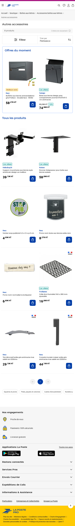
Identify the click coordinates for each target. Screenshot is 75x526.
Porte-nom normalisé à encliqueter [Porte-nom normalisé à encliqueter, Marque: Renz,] (17, 295)
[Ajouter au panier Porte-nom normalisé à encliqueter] (32, 303)
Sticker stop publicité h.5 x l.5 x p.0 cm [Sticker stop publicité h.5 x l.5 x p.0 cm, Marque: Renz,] (18, 233)
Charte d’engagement (57, 517)
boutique (13, 13)
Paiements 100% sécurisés (21, 428)
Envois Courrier (37, 477)
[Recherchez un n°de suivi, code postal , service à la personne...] (59, 5)
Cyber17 (61, 521)
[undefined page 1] (40, 381)
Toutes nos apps (66, 447)
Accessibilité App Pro (28, 519)
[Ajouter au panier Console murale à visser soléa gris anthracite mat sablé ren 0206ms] (69, 366)
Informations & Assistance (37, 492)
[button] (64, 5)
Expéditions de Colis (37, 484)
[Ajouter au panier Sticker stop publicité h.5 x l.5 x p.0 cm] (32, 239)
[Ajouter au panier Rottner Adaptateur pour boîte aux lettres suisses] (69, 178)
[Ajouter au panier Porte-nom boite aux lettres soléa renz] (69, 239)
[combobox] (53, 41)
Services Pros (37, 469)
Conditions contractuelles (38, 517)
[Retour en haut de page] (70, 505)
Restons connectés (37, 462)
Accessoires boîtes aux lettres (49, 13)
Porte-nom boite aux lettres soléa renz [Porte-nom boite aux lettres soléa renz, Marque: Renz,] (55, 233)
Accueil (4, 13)
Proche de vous (16, 419)
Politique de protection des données (42, 521)
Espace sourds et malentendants (51, 519)
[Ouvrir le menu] (2, 5)
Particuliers (7, 501)
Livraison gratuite (18, 437)
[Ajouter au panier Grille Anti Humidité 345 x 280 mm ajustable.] (69, 303)
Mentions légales (20, 517)
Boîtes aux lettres (27, 13)
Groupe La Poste (51, 501)
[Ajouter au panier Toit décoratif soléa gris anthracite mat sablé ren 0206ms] (32, 366)
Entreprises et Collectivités (27, 501)
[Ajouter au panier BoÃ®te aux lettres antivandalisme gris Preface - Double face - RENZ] (32, 104)
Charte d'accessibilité (11, 519)
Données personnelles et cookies (15, 521)
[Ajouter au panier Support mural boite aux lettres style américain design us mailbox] (32, 178)
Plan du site (7, 517)
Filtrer (20, 39)
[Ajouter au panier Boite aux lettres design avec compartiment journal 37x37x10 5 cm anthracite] (66, 106)
